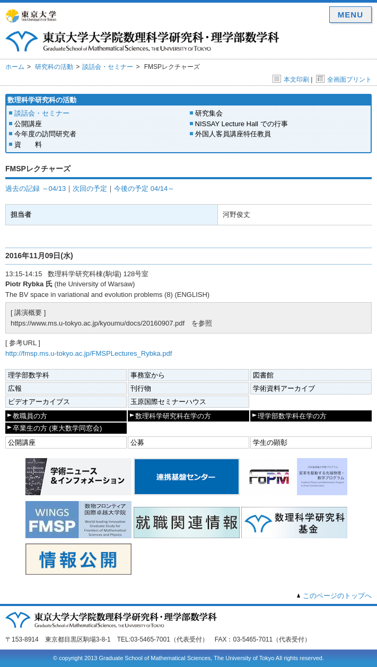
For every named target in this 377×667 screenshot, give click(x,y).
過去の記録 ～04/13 (35, 188)
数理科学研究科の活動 (41, 100)
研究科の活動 (54, 67)
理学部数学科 (28, 375)
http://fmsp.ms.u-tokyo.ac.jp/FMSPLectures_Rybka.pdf (88, 353)
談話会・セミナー (107, 67)
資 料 (28, 144)
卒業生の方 (57, 428)
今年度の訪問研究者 (45, 134)
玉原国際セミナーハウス (168, 401)
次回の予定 (90, 188)
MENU (350, 14)
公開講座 (28, 124)
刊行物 (140, 388)
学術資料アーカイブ (284, 388)
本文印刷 (291, 79)
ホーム (14, 67)
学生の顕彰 (270, 442)
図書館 (263, 375)
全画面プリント (344, 79)
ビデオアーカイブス (39, 401)
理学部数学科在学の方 (292, 416)
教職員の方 (30, 416)
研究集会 (209, 113)
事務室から (147, 375)
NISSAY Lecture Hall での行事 (241, 124)
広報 (15, 388)
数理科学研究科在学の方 (173, 416)
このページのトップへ (337, 596)
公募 (137, 442)
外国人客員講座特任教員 (233, 134)
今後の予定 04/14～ (144, 188)
